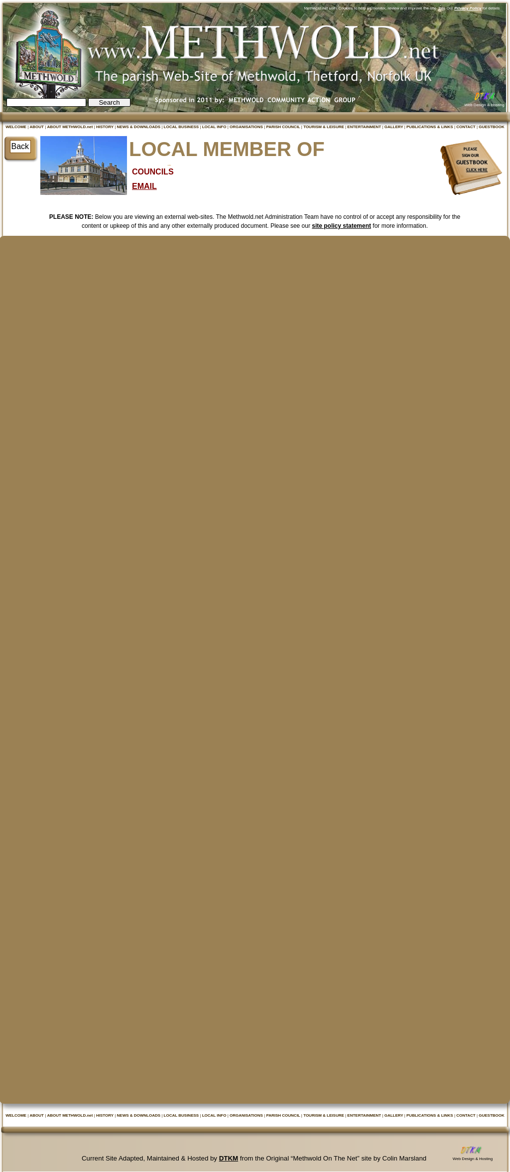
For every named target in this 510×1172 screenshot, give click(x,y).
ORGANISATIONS (247, 127)
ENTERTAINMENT (364, 127)
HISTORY (105, 127)
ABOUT (37, 127)
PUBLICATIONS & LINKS (430, 127)
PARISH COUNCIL (283, 127)
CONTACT (466, 127)
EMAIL (144, 186)
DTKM (228, 1158)
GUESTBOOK (492, 127)
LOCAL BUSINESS (182, 127)
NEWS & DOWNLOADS (139, 127)
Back (20, 146)
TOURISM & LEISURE (324, 127)
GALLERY (394, 127)
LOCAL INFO (215, 127)
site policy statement (341, 225)
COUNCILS (153, 171)
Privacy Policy (467, 8)
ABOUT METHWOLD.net (70, 127)
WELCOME (16, 127)
